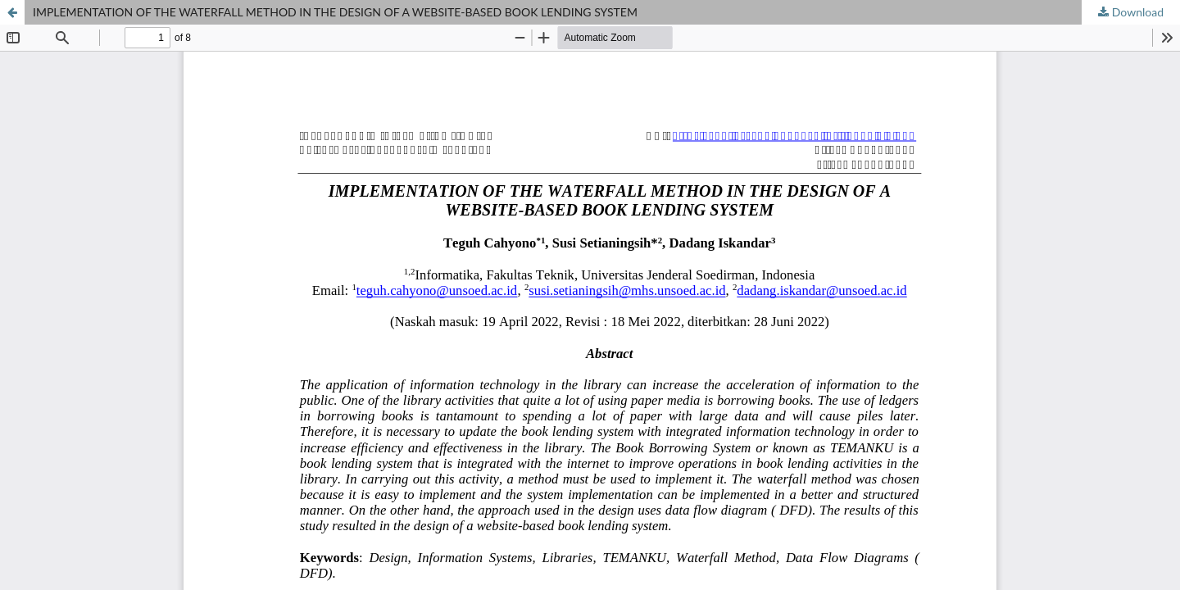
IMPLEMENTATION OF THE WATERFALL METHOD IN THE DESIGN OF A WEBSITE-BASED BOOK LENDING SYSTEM (335, 12)
